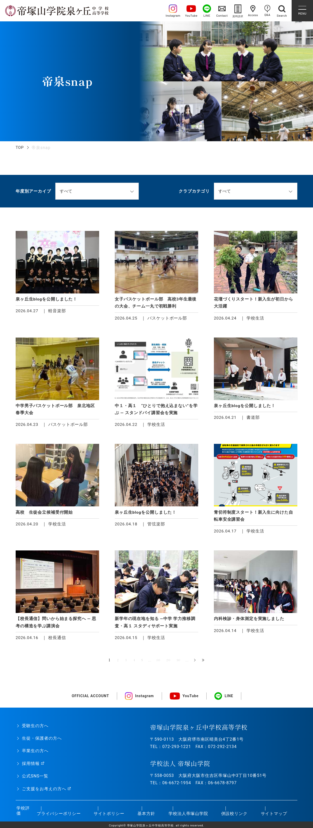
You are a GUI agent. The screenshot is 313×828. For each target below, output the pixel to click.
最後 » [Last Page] (209, 664)
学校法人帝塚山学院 (187, 816)
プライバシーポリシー (57, 816)
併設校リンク (233, 816)
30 (183, 664)
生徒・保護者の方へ (42, 741)
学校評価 (22, 814)
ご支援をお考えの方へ (44, 792)
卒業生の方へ (35, 754)
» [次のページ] (201, 664)
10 (159, 664)
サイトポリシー (108, 816)
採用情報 (31, 767)
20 (171, 664)
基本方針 (145, 816)
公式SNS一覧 (35, 779)
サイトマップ (273, 816)
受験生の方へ (35, 729)
